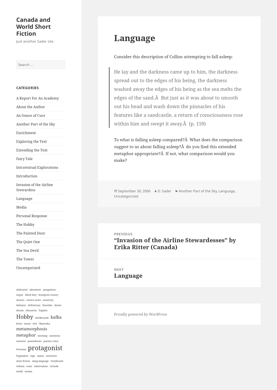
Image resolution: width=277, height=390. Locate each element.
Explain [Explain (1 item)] (43, 310)
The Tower (25, 259)
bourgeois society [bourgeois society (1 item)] (48, 294)
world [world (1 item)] (19, 371)
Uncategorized (28, 267)
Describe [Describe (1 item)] (47, 305)
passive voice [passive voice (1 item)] (50, 341)
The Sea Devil (27, 250)
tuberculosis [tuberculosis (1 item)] (41, 366)
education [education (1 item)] (31, 310)
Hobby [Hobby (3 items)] (24, 316)
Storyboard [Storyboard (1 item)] (57, 361)
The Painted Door (30, 233)
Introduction (26, 176)
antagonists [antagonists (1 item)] (49, 289)
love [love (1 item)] (35, 323)
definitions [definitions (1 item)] (34, 305)
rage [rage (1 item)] (32, 355)
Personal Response (31, 215)
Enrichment (26, 132)
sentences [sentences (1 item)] (51, 355)
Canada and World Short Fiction (33, 26)
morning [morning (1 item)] (42, 335)
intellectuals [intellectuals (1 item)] (42, 317)
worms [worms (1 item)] (28, 371)
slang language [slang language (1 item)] (40, 361)
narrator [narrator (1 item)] (21, 341)
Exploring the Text (31, 141)
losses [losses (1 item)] (27, 323)
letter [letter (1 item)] (19, 323)
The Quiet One (28, 241)
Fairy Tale (24, 158)
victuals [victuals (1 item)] (54, 366)
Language (24, 198)
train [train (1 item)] (29, 366)
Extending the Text (32, 150)
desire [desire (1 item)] (57, 305)
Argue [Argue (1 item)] (19, 294)
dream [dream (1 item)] (20, 310)
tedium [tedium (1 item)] (20, 366)
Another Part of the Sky (35, 124)
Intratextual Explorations (37, 167)
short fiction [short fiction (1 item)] (23, 361)
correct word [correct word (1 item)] (33, 300)
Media (21, 207)
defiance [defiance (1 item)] (21, 305)
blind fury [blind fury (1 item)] (31, 294)
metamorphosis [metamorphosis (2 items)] (31, 329)
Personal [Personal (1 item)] (21, 349)
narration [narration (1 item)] (54, 335)
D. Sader (164, 191)
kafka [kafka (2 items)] (56, 317)
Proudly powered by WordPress (140, 314)
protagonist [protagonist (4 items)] (45, 347)
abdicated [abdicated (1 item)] (21, 289)
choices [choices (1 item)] (20, 300)
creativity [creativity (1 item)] (48, 300)
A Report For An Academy (37, 98)
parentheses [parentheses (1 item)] (35, 341)
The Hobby (25, 224)
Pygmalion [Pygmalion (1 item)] (22, 355)
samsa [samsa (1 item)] (40, 355)
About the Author (30, 106)
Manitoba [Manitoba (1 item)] (44, 323)
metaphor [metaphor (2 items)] (26, 335)
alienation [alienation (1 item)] (35, 289)
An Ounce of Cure (30, 115)
